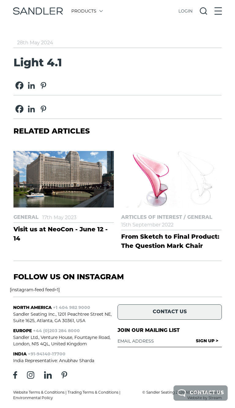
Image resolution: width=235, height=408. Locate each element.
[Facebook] (19, 85)
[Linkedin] (31, 85)
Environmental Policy (33, 397)
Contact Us (200, 393)
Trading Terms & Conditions (93, 392)
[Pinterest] (43, 85)
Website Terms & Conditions (39, 392)
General (26, 217)
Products (86, 11)
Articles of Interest (151, 217)
